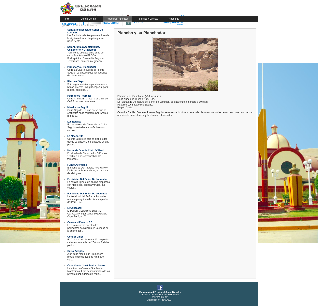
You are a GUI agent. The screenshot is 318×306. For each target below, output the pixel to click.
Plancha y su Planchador (81, 67)
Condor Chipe (75, 236)
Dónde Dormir (88, 18)
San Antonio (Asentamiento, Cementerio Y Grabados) (83, 48)
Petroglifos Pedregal (79, 95)
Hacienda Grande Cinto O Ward (85, 150)
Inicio (67, 18)
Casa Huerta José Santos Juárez (86, 265)
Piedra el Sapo (75, 81)
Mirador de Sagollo (78, 107)
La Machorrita (75, 136)
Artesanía (174, 18)
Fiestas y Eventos (148, 18)
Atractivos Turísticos (117, 18)
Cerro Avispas (75, 251)
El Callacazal (74, 208)
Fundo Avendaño (77, 164)
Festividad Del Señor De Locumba (87, 179)
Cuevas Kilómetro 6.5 (79, 222)
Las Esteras (74, 121)
